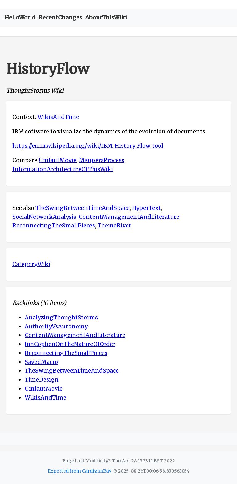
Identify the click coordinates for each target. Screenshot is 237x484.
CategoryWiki (31, 264)
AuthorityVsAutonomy (56, 326)
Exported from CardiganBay (79, 471)
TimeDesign (42, 379)
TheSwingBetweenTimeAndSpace (82, 207)
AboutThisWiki (106, 17)
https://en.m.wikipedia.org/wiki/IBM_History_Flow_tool (87, 145)
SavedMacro (41, 361)
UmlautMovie (58, 160)
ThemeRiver (114, 225)
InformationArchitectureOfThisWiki (62, 169)
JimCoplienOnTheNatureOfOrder (70, 344)
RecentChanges (60, 17)
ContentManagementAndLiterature (129, 216)
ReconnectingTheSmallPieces (53, 225)
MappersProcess (101, 160)
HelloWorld (20, 17)
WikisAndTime (58, 116)
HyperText (146, 207)
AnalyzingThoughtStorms (61, 317)
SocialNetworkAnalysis (44, 216)
